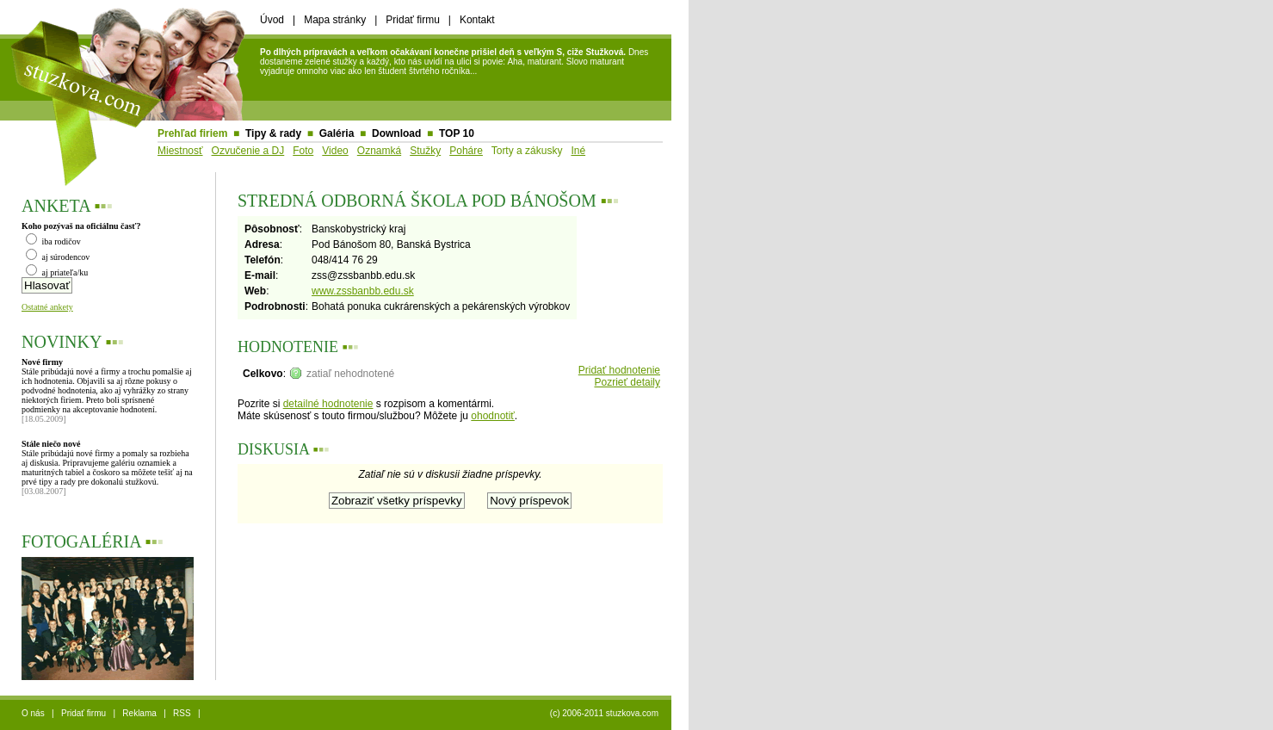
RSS (182, 713)
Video (335, 151)
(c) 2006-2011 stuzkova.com (604, 713)
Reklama (139, 713)
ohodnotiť (493, 416)
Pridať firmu (413, 20)
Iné (578, 151)
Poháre (466, 151)
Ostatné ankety (47, 307)
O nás (33, 713)
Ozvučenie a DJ (248, 151)
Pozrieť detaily (627, 382)
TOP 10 (456, 133)
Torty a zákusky (527, 151)
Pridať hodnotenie (619, 370)
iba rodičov (53, 241)
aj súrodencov (58, 257)
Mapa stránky (335, 20)
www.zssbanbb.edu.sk (363, 291)
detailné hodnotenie (328, 404)
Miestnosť (180, 151)
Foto (303, 151)
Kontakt (477, 20)
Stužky (425, 151)
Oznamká (379, 151)
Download (396, 133)
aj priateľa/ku (57, 272)
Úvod (272, 20)
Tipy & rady (273, 133)
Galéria (337, 133)
